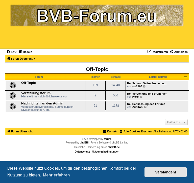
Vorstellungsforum (36, 93)
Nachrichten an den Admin (42, 103)
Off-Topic (97, 69)
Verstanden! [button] (165, 172)
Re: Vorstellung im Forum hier (147, 93)
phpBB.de (114, 147)
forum (107, 139)
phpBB (84, 142)
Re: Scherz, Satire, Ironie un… (147, 83)
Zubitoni (137, 106)
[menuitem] (11, 52)
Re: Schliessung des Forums (146, 103)
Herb (135, 96)
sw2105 (137, 86)
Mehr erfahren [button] (56, 175)
